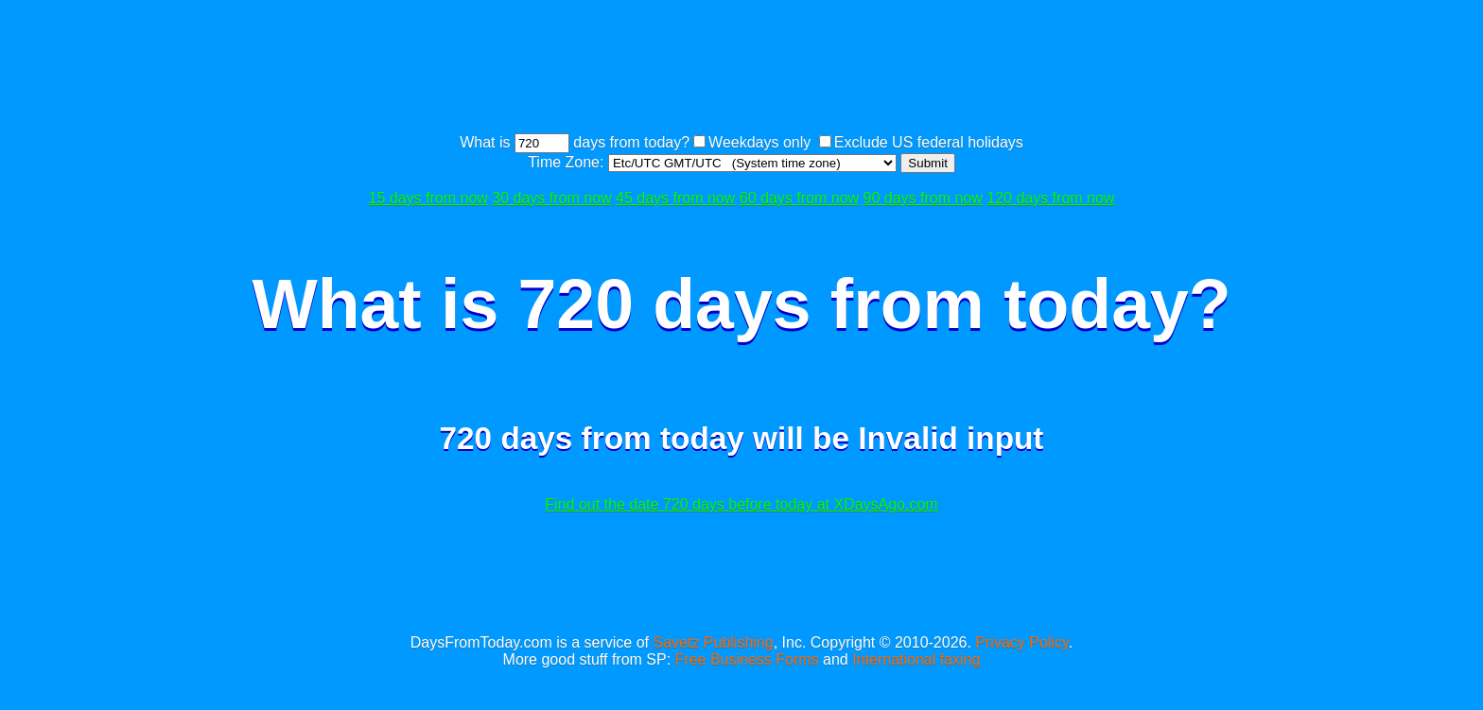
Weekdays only (759, 142)
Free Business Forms (747, 659)
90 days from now (923, 198)
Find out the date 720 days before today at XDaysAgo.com (741, 504)
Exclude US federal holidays (928, 142)
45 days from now (675, 198)
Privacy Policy (1021, 642)
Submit (927, 163)
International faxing (916, 659)
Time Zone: (568, 162)
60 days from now (799, 198)
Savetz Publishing (713, 642)
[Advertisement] (741, 69)
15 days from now (428, 198)
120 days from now (1050, 198)
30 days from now (551, 198)
